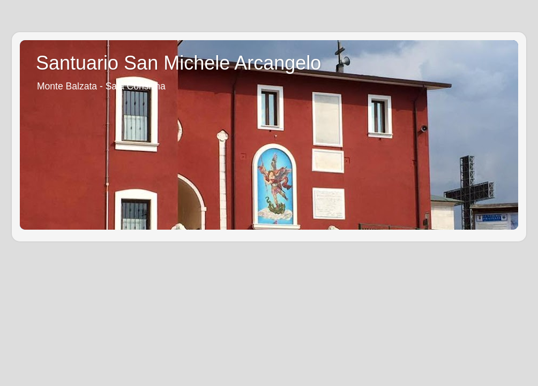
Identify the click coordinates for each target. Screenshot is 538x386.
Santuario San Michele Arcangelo (178, 63)
